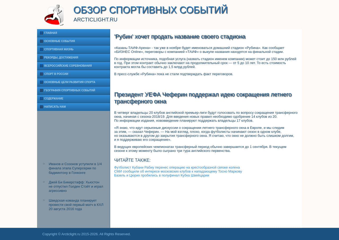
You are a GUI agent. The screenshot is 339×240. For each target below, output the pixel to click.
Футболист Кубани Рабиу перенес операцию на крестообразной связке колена (177, 167)
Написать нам (55, 106)
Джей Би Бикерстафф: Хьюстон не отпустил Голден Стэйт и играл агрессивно (76, 186)
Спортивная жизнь (59, 49)
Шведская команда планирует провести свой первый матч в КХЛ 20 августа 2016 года (76, 204)
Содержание (53, 98)
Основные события (59, 41)
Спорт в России (56, 74)
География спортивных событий (69, 90)
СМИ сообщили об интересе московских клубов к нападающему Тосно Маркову (178, 171)
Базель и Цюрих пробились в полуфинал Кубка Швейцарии (161, 175)
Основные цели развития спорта (69, 82)
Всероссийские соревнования (68, 65)
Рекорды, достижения (61, 57)
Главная (50, 32)
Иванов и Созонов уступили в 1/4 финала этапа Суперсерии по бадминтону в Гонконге (75, 168)
